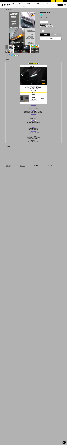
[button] (9, 55)
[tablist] (33, 60)
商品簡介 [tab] (8, 59)
